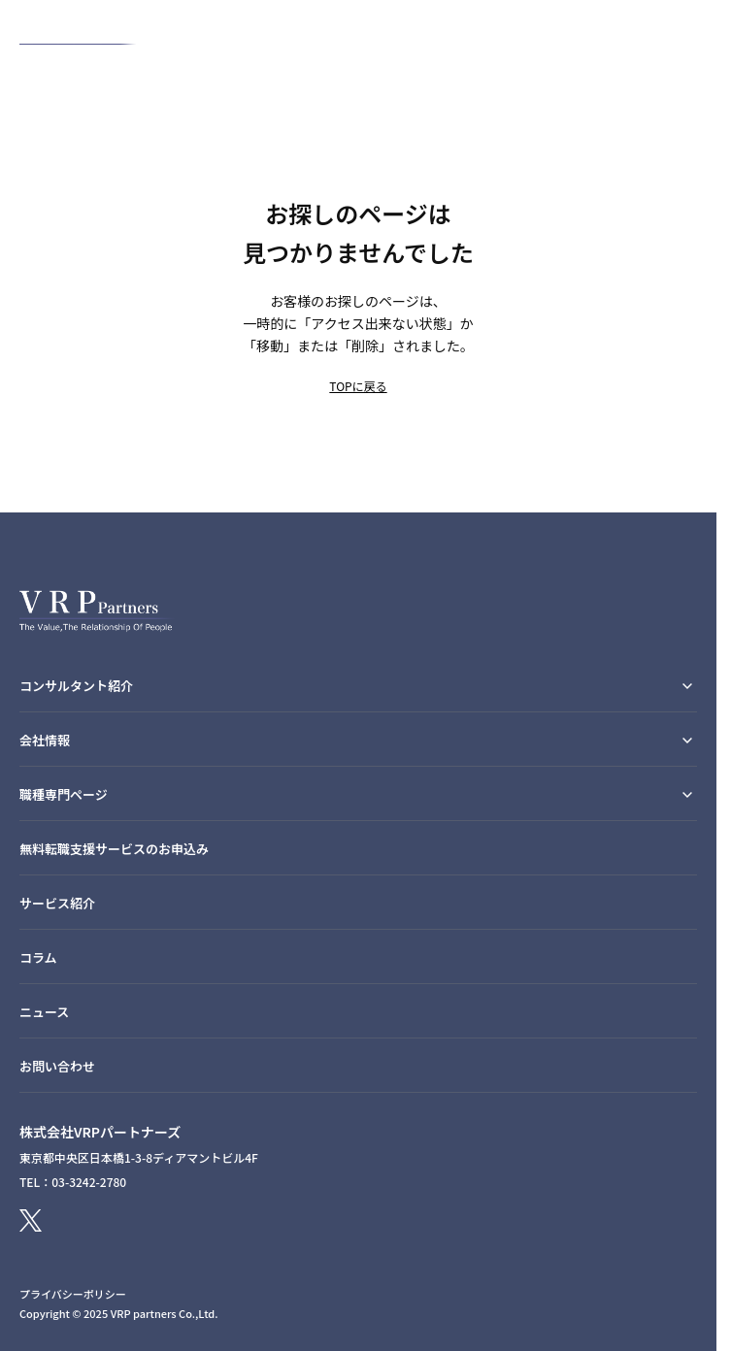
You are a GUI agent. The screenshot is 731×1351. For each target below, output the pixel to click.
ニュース (44, 1012)
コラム (38, 957)
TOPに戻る (357, 386)
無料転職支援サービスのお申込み (114, 849)
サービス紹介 (57, 903)
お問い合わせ (57, 1066)
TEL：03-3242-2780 (72, 1181)
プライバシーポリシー (72, 1294)
